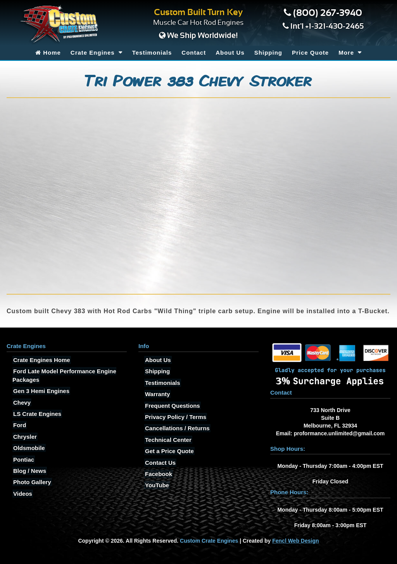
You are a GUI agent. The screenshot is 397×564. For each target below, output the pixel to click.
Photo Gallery (31, 482)
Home (48, 52)
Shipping (268, 52)
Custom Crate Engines (209, 541)
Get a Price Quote (168, 451)
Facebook (157, 474)
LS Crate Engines (36, 413)
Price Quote (310, 52)
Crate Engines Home (40, 360)
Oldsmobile (28, 448)
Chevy (21, 402)
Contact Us (159, 462)
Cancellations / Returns (176, 428)
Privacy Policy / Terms (174, 417)
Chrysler (24, 436)
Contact (193, 52)
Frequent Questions (171, 405)
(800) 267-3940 (327, 13)
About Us (230, 52)
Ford (18, 425)
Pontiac (22, 459)
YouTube (156, 485)
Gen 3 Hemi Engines (40, 391)
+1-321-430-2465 (334, 26)
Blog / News (28, 470)
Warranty (156, 394)
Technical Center (167, 439)
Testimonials (152, 52)
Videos (21, 493)
